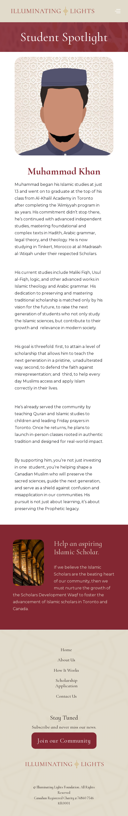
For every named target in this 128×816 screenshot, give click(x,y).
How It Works (66, 670)
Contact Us (66, 696)
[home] (60, 11)
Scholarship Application (66, 683)
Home (66, 649)
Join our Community (64, 740)
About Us (66, 660)
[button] (117, 11)
